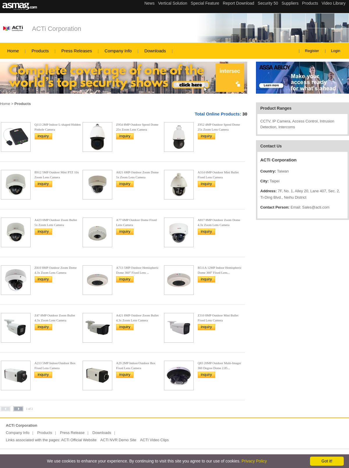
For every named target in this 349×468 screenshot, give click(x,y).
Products (40, 50)
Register (312, 51)
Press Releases (76, 50)
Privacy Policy (254, 461)
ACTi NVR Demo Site (118, 440)
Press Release (72, 432)
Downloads (155, 50)
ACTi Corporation (56, 28)
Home (13, 50)
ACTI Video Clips (154, 440)
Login (335, 51)
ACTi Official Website (79, 440)
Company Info (118, 50)
